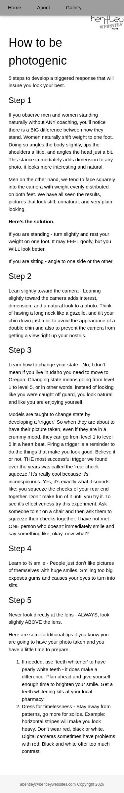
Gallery (74, 7)
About (43, 7)
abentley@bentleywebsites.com (48, 784)
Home (14, 7)
